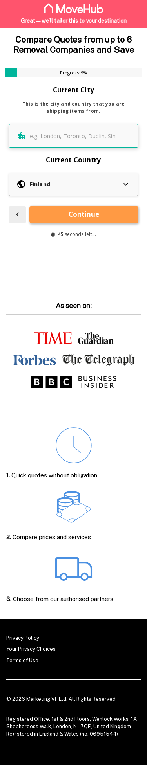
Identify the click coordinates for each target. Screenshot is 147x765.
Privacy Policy (22, 638)
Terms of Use (22, 660)
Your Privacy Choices (31, 649)
